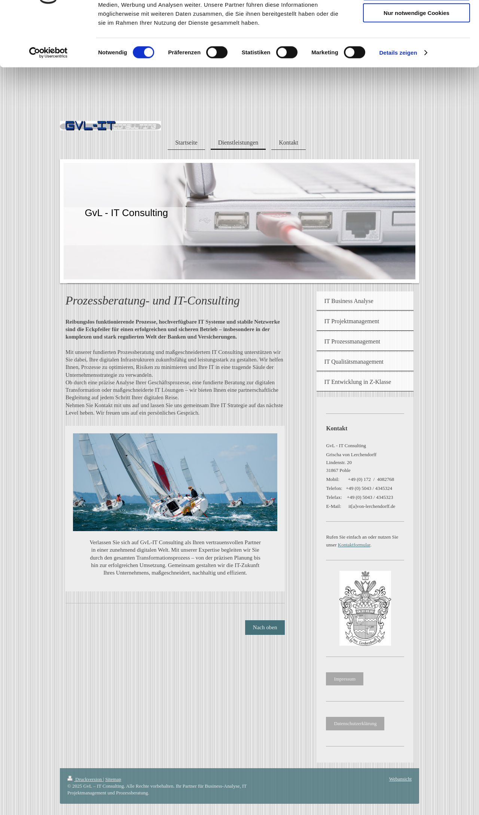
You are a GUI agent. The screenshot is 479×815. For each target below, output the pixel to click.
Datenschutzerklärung (355, 723)
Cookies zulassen (416, 18)
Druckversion (85, 779)
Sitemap (113, 779)
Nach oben (265, 627)
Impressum (345, 679)
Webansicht (400, 779)
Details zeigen (398, 102)
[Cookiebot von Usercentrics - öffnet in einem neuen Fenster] (48, 102)
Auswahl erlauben (416, 40)
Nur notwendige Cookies (416, 62)
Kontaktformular (354, 545)
